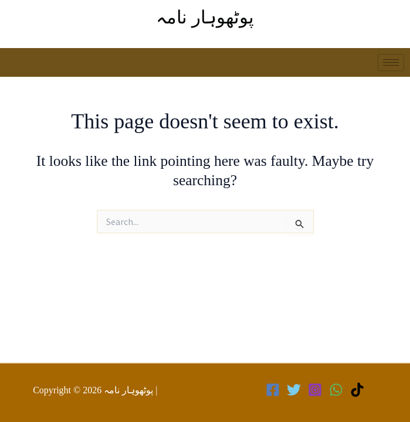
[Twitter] (294, 390)
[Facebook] (273, 390)
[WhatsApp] (336, 390)
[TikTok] (357, 390)
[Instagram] (315, 390)
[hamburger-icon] (391, 62)
